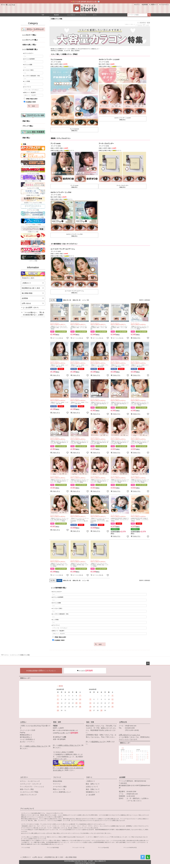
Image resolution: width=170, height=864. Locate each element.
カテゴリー (24, 777)
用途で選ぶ (26, 121)
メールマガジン (164, 4)
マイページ (57, 777)
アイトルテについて (27, 808)
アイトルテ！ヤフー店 (78, 847)
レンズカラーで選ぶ (29, 35)
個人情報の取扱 (27, 293)
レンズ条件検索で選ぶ (30, 49)
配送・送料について (93, 784)
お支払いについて (92, 786)
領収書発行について (93, 792)
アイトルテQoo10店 (103, 847)
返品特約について (98, 741)
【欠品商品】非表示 (30, 102)
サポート (89, 777)
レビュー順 (85, 300)
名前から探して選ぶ (29, 44)
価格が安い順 (67, 300)
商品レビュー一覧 (59, 789)
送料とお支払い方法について (36, 746)
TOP (2, 655)
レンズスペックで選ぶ (30, 40)
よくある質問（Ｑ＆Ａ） (31, 307)
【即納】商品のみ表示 (30, 98)
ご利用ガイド (154, 4)
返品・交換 (90, 722)
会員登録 (145, 4)
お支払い (23, 722)
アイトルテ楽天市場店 (53, 847)
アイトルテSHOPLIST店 (130, 847)
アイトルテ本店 (25, 847)
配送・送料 (57, 722)
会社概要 (122, 777)
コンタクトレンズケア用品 (29, 792)
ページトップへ (148, 663)
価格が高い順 (76, 300)
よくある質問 (90, 795)
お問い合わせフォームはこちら (129, 735)
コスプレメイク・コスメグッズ (30, 784)
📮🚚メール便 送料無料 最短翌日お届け (85, 1)
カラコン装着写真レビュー (62, 792)
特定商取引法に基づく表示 (31, 288)
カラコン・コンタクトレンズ (12, 655)
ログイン (137, 4)
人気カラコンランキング (28, 795)
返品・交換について (93, 789)
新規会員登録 (57, 781)
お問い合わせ (26, 303)
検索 (149, 14)
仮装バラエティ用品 (27, 789)
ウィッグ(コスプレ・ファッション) (32, 786)
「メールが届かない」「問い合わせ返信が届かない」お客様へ (33, 314)
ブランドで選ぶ (27, 126)
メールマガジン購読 (60, 786)
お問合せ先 (123, 722)
